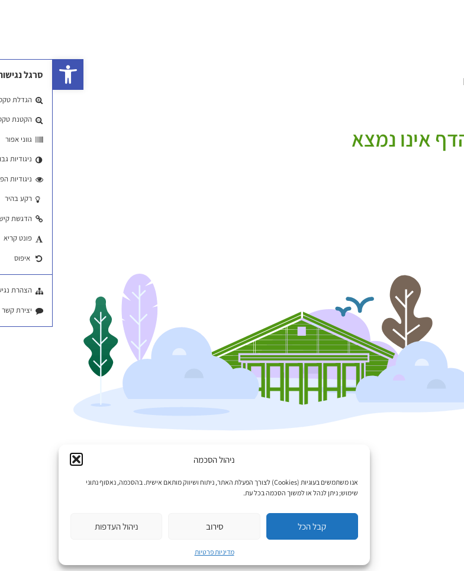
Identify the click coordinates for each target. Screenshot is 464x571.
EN (416, 81)
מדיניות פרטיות (162, 551)
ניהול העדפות (64, 526)
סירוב (161, 526)
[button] (15, 74)
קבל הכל (259, 526)
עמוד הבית (444, 123)
